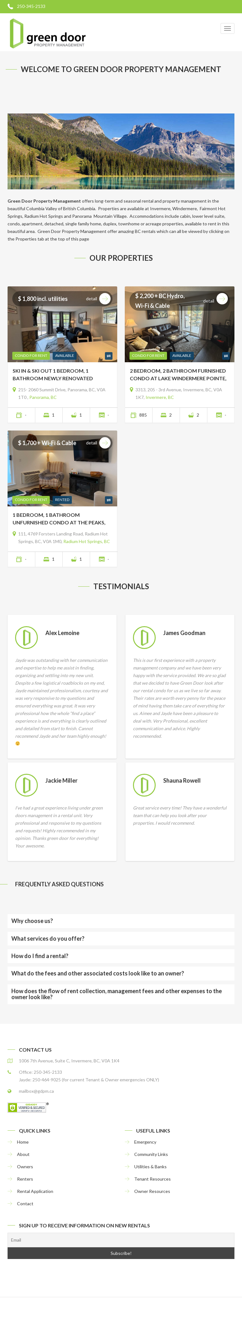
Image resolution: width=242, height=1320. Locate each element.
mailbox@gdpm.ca (36, 1091)
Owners (25, 1166)
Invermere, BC (160, 397)
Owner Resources (152, 1191)
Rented (62, 499)
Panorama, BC (43, 397)
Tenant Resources (152, 1178)
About (23, 1154)
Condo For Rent (31, 355)
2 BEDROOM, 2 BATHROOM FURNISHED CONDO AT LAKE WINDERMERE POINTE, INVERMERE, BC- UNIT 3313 (178, 375)
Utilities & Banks (150, 1166)
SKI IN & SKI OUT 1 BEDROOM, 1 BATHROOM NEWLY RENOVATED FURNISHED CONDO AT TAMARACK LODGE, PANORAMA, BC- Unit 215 (55, 375)
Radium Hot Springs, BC (86, 541)
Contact (25, 1203)
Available (64, 355)
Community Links (151, 1154)
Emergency (145, 1142)
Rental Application (35, 1191)
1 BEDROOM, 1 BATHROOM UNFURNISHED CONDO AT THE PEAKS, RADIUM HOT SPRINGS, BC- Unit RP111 (60, 519)
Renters (25, 1178)
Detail (98, 298)
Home (23, 1142)
